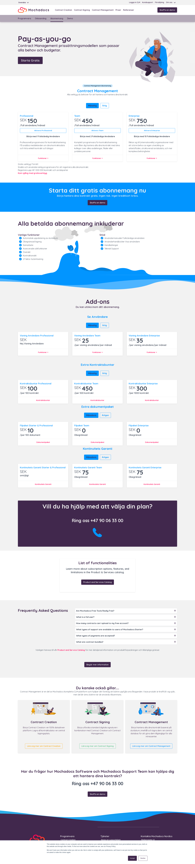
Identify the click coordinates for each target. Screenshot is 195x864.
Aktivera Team (97, 130)
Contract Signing (82, 10)
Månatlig (92, 105)
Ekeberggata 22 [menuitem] (148, 840)
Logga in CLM (134, 2)
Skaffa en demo (167, 10)
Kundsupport (147, 2)
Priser (118, 10)
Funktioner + (43, 158)
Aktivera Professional (43, 130)
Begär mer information (97, 664)
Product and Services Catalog (97, 582)
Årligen (105, 415)
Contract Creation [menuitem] (68, 840)
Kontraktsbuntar (43, 400)
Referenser (128, 10)
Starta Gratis (30, 60)
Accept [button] (132, 858)
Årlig (104, 105)
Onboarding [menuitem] (40, 18)
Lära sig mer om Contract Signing (97, 746)
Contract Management (103, 10)
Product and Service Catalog (71, 650)
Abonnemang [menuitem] (56, 18)
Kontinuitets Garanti (43, 484)
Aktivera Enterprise (152, 130)
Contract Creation (63, 10)
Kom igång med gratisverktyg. (32, 173)
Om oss (169, 2)
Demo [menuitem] (70, 18)
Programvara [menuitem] (24, 18)
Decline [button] (142, 858)
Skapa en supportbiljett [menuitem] (111, 840)
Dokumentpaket (43, 442)
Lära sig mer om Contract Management (151, 746)
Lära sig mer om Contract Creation (43, 746)
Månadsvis (91, 415)
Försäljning (159, 2)
